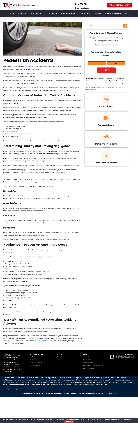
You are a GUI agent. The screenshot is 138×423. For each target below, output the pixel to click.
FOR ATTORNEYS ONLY (113, 13)
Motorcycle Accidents (106, 144)
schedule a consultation (51, 364)
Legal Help (97, 13)
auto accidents (30, 67)
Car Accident (35, 13)
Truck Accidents (106, 125)
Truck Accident (51, 13)
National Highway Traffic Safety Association (41, 74)
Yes (97, 63)
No (116, 63)
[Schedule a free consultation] (119, 5)
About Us (22, 13)
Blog (126, 13)
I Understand (69, 421)
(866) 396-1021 (82, 4)
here (41, 415)
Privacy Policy (130, 419)
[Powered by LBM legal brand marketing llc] (122, 380)
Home (12, 13)
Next (106, 70)
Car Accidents (106, 106)
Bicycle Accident (84, 13)
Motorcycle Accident (68, 13)
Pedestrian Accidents (106, 163)
